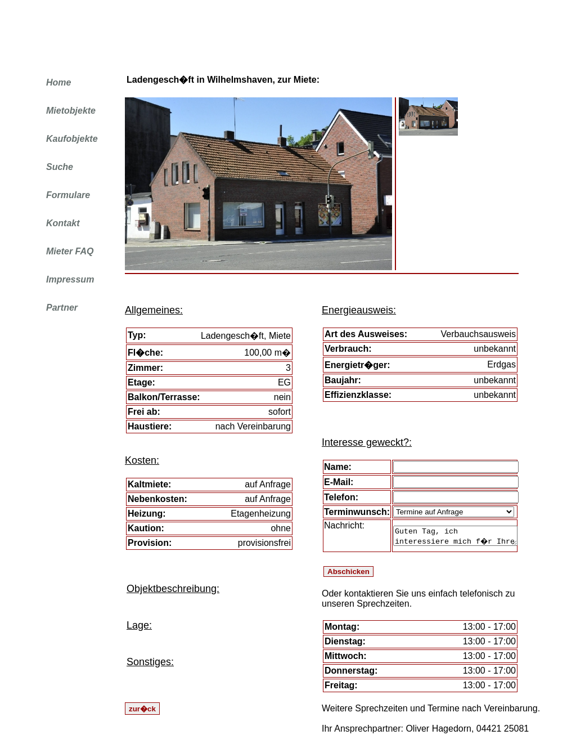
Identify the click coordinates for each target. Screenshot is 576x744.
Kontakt (63, 223)
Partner (62, 307)
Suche (59, 167)
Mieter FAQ (69, 251)
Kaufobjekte (72, 139)
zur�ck (142, 709)
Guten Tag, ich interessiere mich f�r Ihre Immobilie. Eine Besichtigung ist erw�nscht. (455, 536)
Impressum (70, 279)
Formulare (68, 195)
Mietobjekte (71, 110)
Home (58, 82)
